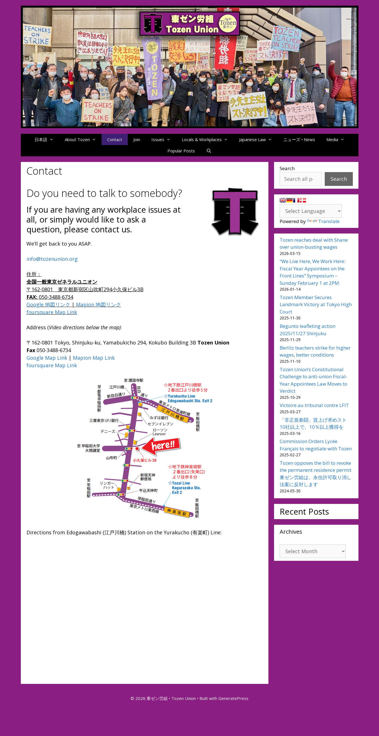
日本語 (47, 139)
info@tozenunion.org (52, 258)
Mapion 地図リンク (98, 304)
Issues (163, 139)
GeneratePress (233, 698)
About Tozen (83, 139)
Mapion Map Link (94, 357)
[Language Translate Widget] (311, 211)
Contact (114, 139)
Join (136, 139)
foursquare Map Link (51, 312)
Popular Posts (181, 151)
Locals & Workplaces (208, 139)
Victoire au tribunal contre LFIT (314, 405)
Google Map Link (46, 357)
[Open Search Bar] (209, 150)
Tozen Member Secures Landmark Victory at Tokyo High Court (316, 304)
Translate (323, 221)
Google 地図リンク (48, 304)
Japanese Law (258, 139)
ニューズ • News (299, 139)
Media (338, 139)
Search (287, 168)
